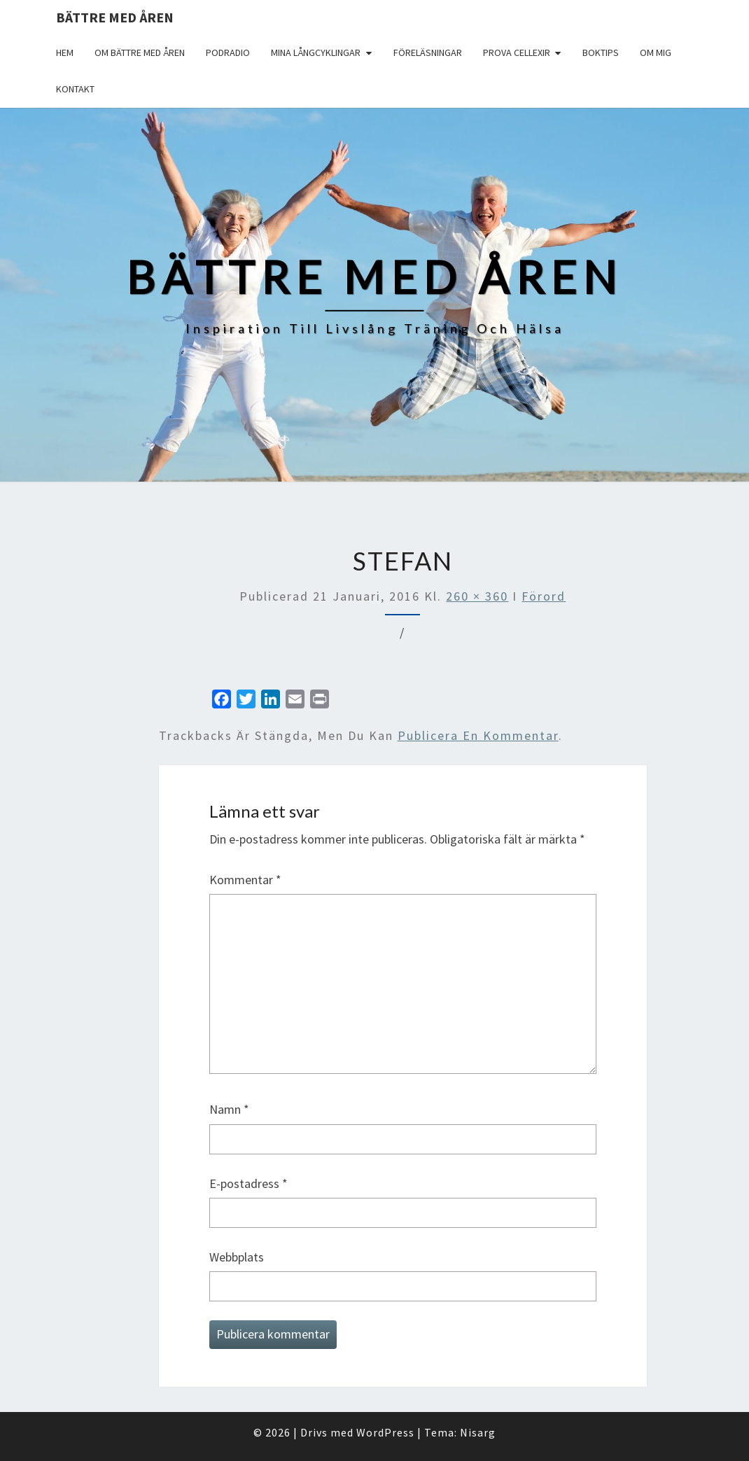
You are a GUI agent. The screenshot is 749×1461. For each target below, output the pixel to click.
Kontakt (75, 89)
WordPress (385, 1432)
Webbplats (236, 1257)
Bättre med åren (115, 17)
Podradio (228, 52)
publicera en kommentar (478, 735)
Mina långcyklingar (315, 52)
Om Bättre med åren (139, 52)
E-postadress (248, 1183)
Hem (65, 52)
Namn (229, 1109)
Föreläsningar (427, 52)
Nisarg (478, 1432)
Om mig (655, 52)
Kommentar (245, 880)
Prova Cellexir (516, 52)
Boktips (600, 52)
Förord (544, 596)
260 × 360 (477, 596)
